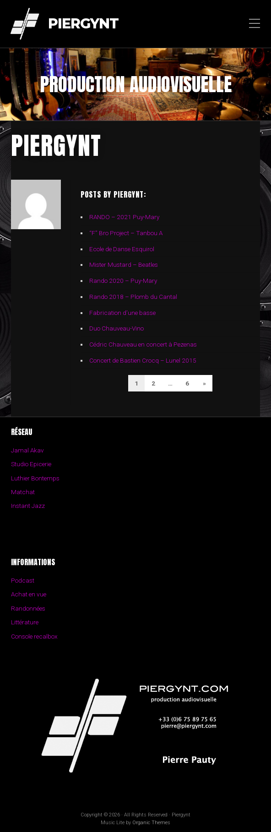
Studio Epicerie (31, 464)
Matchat (23, 492)
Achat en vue (28, 594)
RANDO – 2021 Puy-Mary (124, 216)
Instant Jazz (28, 505)
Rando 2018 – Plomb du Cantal (133, 296)
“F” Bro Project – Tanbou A (126, 233)
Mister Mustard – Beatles (123, 264)
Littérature (24, 622)
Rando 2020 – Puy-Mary (123, 280)
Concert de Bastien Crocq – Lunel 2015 (142, 360)
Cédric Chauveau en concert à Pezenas (143, 344)
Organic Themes (151, 823)
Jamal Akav (27, 450)
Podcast (22, 580)
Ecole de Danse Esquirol (121, 249)
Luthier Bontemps (35, 478)
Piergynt (83, 24)
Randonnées (28, 608)
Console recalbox (34, 636)
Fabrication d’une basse (122, 312)
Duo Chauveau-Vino (116, 328)
